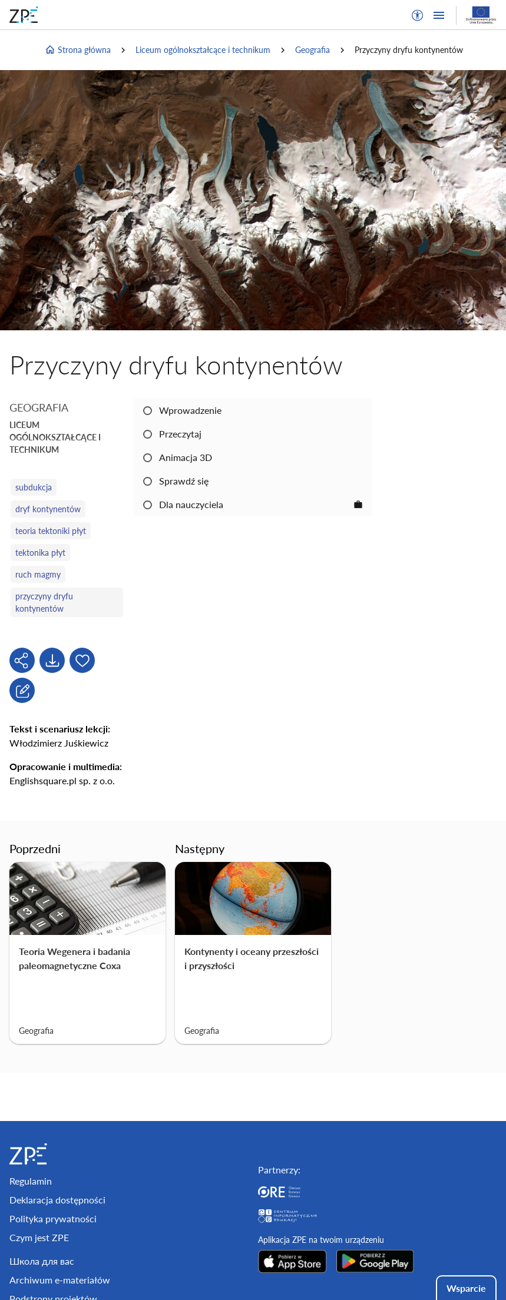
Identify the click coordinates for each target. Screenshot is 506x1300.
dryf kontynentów (48, 509)
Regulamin (30, 1180)
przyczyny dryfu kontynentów (44, 602)
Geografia (312, 50)
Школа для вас (41, 1260)
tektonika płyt (40, 553)
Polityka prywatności (53, 1218)
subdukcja (33, 487)
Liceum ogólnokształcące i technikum (202, 50)
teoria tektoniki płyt (50, 531)
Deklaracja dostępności (57, 1199)
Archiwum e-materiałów (59, 1279)
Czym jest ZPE (39, 1237)
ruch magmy (38, 574)
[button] (417, 15)
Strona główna (78, 50)
